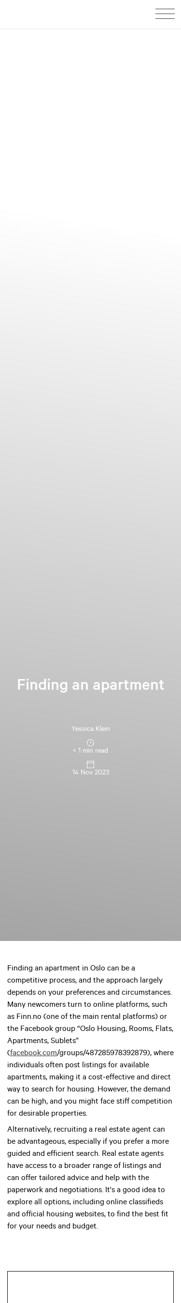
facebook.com (33, 1053)
